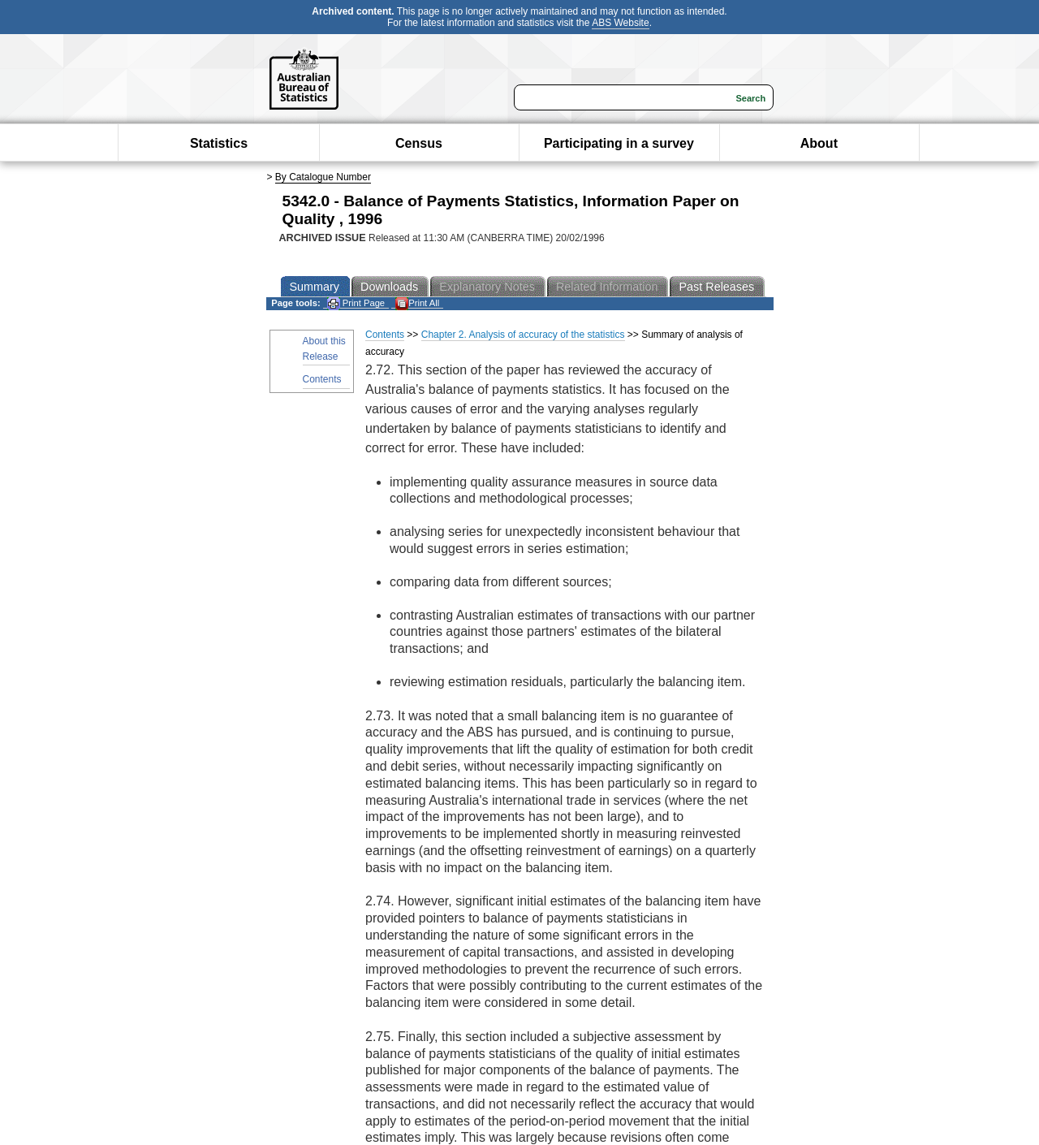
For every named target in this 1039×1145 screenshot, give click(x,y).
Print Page (356, 303)
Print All (417, 303)
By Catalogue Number (323, 177)
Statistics (219, 143)
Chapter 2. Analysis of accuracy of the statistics (523, 334)
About (819, 143)
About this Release (324, 348)
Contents (322, 379)
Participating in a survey (619, 143)
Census (418, 143)
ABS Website (620, 22)
